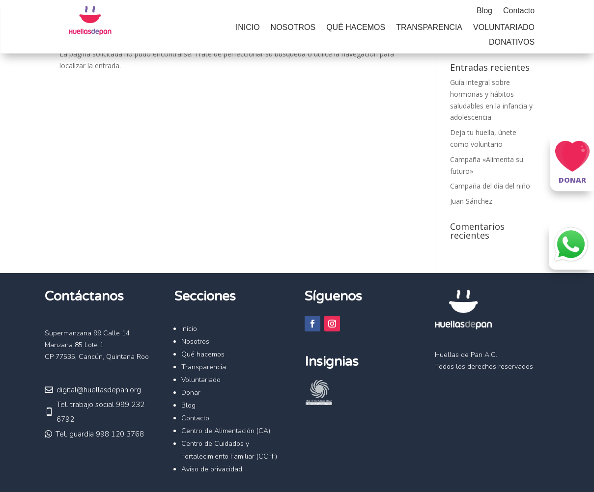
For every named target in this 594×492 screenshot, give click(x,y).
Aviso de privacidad (211, 469)
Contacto (519, 11)
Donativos (512, 42)
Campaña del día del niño (490, 186)
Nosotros (293, 27)
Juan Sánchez (471, 201)
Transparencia (429, 27)
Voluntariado (504, 27)
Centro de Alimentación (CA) (225, 431)
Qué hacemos (355, 27)
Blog (484, 11)
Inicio (248, 27)
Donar (190, 392)
